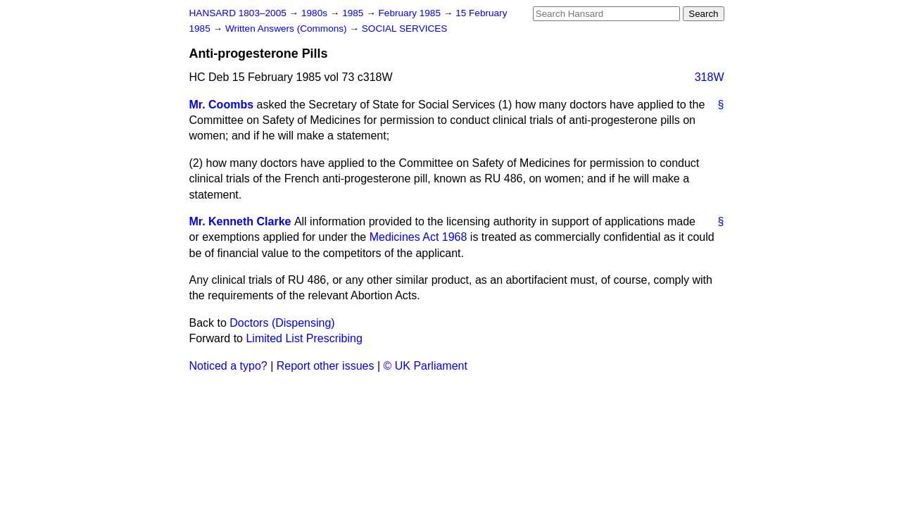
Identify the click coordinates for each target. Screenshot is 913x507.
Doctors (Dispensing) (281, 323)
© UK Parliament (425, 366)
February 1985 (411, 13)
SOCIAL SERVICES (405, 28)
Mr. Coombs (221, 105)
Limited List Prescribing (304, 338)
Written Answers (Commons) (287, 28)
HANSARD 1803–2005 (238, 13)
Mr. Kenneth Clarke (240, 221)
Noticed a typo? (228, 366)
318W (709, 77)
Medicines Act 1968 (418, 237)
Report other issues (325, 366)
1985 (354, 13)
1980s (315, 13)
